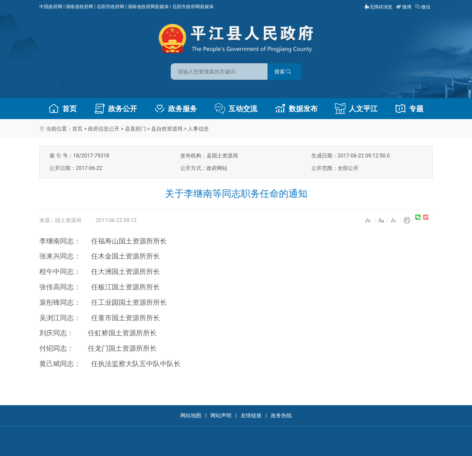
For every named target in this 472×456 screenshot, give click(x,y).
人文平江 (356, 108)
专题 (409, 108)
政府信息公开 (103, 129)
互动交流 (236, 108)
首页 (63, 108)
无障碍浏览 (378, 7)
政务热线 (281, 415)
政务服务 (175, 108)
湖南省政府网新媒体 (148, 6)
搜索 (282, 72)
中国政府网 (50, 6)
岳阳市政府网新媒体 (193, 6)
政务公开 (115, 108)
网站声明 (220, 415)
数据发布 (296, 108)
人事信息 (198, 129)
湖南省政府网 (79, 6)
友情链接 (251, 415)
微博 (404, 7)
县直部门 (135, 129)
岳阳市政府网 (110, 6)
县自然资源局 (167, 129)
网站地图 (190, 415)
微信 (423, 7)
